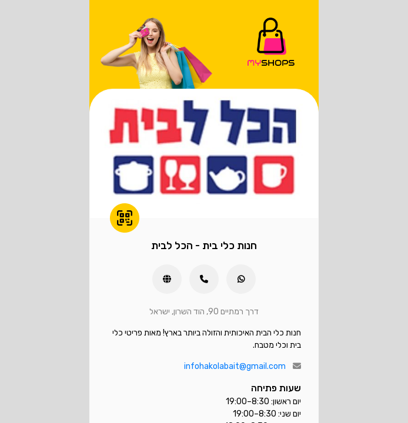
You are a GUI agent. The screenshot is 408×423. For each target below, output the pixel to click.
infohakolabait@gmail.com (235, 366)
